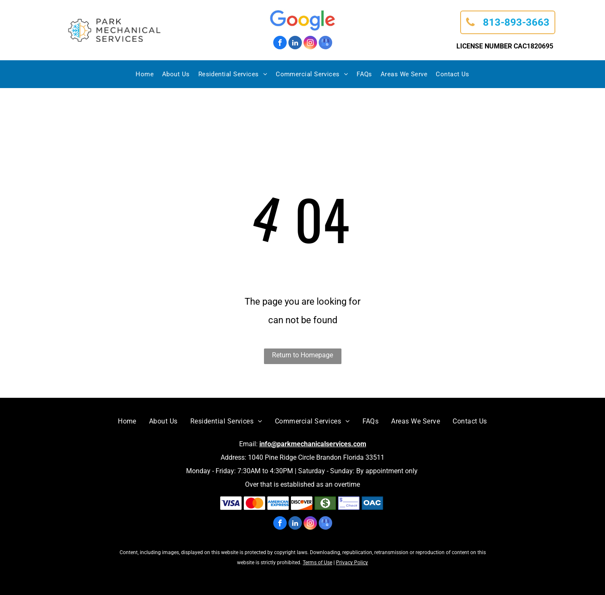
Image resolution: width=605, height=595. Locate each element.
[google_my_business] (325, 43)
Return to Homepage (302, 355)
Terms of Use (317, 563)
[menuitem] (144, 74)
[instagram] (310, 43)
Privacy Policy (352, 563)
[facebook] (280, 43)
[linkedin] (295, 43)
